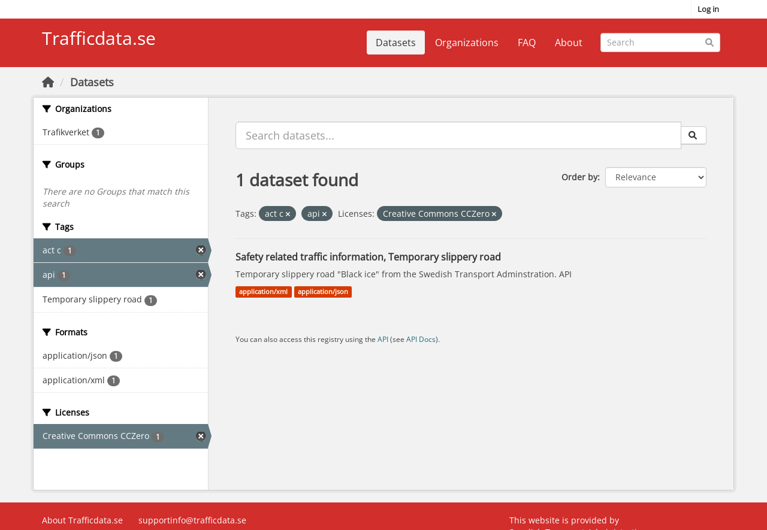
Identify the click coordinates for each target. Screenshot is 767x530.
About (568, 42)
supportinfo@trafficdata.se (192, 520)
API (383, 339)
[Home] (48, 82)
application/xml (263, 291)
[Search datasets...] (660, 42)
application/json (323, 291)
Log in (708, 9)
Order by (579, 177)
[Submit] (709, 42)
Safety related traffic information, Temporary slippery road (368, 257)
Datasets (396, 42)
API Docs (421, 339)
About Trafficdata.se (82, 520)
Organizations (467, 42)
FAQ (527, 42)
